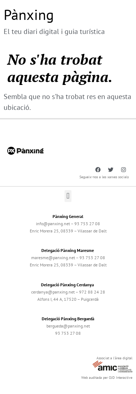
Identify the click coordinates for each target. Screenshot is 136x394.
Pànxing (29, 14)
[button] (68, 196)
